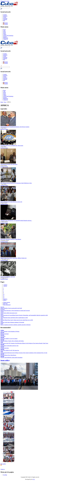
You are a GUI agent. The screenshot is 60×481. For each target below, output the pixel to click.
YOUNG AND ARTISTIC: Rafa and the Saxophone (11, 357)
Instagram (5, 15)
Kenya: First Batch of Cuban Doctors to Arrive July (11, 201)
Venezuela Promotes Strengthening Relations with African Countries (15, 126)
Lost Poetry (3, 336)
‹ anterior (5, 285)
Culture (4, 34)
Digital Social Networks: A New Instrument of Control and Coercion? (15, 310)
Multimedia (5, 37)
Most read (5, 303)
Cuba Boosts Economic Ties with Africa (9, 164)
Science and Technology (8, 35)
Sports (4, 33)
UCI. (34, 479)
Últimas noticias (6, 302)
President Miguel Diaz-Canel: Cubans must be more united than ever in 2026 (17, 320)
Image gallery (5, 360)
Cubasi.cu (3, 469)
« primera (5, 284)
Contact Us (5, 39)
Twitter (4, 17)
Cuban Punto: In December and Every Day (10, 345)
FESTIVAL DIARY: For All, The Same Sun (10, 350)
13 (3, 297)
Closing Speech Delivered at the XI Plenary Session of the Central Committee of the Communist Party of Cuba (24, 352)
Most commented (6, 304)
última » (5, 300)
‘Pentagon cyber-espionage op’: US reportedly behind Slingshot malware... (16, 220)
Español (5, 24)
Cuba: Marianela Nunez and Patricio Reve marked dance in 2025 (14, 317)
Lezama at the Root (5, 348)
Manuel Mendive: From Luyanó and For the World (11, 308)
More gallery (3, 463)
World (4, 32)
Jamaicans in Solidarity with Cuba (8, 276)
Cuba (4, 30)
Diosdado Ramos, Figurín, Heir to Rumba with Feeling (12, 340)
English (5, 22)
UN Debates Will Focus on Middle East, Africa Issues (12, 145)
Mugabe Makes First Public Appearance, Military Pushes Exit (13, 258)
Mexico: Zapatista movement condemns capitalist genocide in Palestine (16, 324)
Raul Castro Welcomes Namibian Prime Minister (11, 239)
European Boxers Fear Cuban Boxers (8, 355)
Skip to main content (5, 1)
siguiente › (5, 299)
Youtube (5, 14)
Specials (5, 36)
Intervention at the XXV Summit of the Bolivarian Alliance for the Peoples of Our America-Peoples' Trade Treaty (24, 343)
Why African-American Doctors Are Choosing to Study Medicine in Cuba (16, 183)
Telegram (5, 19)
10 (3, 294)
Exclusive (3, 309)
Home (4, 29)
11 (3, 295)
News (5, 102)
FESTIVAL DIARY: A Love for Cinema (9, 338)
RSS (4, 20)
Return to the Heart (5, 333)
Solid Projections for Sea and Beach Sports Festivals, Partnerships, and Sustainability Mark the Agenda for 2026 (24, 315)
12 (3, 296)
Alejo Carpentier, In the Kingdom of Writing (10, 331)
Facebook (5, 18)
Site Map (5, 474)
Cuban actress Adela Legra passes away (9, 312)
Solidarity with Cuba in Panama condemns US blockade (12, 322)
